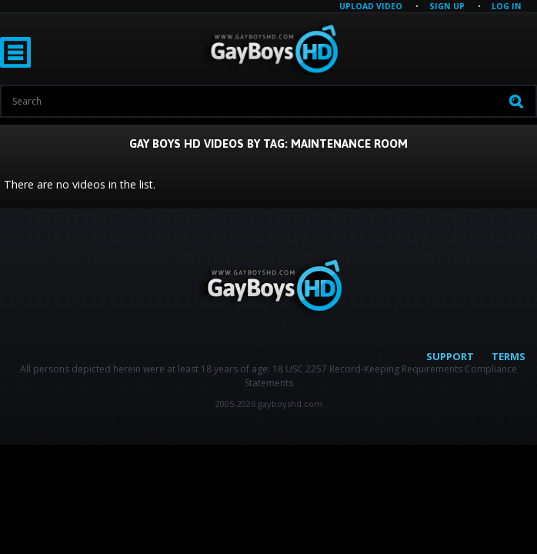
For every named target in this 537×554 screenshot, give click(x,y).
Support (450, 356)
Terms (508, 356)
